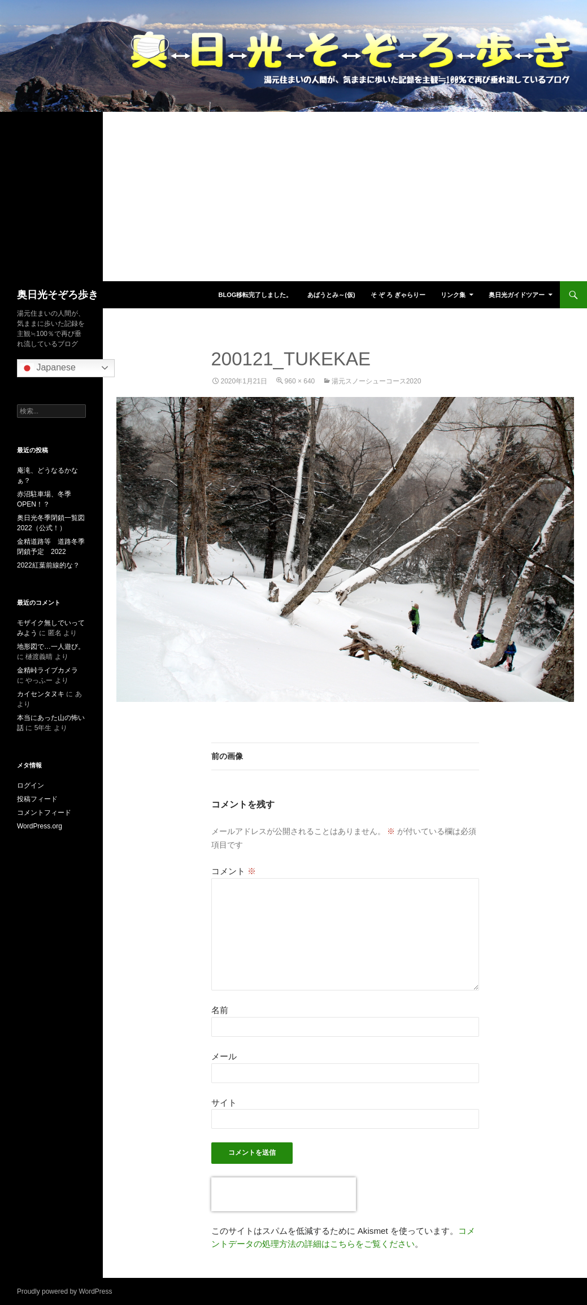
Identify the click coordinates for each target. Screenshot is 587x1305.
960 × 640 (300, 381)
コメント (233, 871)
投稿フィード (37, 799)
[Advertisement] (293, 196)
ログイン (30, 785)
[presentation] (283, 1194)
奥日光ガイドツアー (517, 294)
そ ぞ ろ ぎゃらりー (398, 294)
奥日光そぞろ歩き (57, 294)
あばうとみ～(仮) (331, 294)
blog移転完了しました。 (255, 294)
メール (224, 1056)
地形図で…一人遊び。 (51, 647)
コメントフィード (44, 813)
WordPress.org (39, 826)
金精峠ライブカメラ (47, 670)
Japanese (48, 368)
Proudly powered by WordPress (64, 1291)
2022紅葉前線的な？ (48, 565)
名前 (219, 1010)
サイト (224, 1102)
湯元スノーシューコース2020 (376, 381)
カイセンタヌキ (40, 694)
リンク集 (453, 294)
